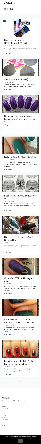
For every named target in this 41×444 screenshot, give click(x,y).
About (4, 415)
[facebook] (4, 425)
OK (20, 441)
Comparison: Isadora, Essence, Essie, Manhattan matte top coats (20, 117)
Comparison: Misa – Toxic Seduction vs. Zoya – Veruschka (19, 321)
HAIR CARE (5, 411)
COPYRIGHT (5, 419)
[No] (39, 439)
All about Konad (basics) (16, 79)
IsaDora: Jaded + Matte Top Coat (20, 157)
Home (4, 406)
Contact (5, 417)
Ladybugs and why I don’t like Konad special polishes (18, 362)
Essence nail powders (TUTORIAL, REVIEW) (15, 42)
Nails (5, 21)
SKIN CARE (5, 408)
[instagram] (2, 425)
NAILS (4, 410)
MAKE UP (5, 413)
